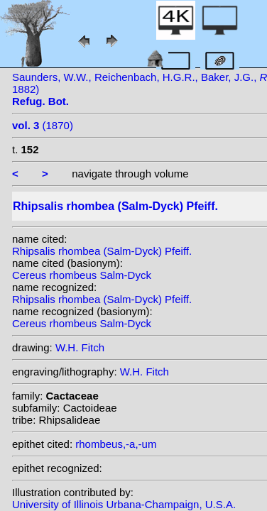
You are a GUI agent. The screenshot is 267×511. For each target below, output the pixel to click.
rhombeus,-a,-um (115, 444)
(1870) (42, 125)
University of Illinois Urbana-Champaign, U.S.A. (124, 504)
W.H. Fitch (79, 347)
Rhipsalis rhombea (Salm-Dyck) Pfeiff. (102, 251)
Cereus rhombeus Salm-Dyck (81, 275)
